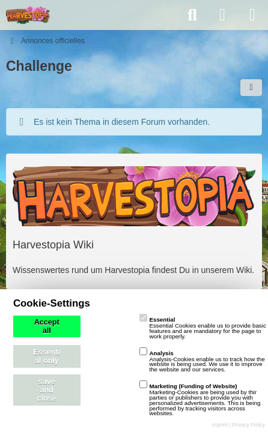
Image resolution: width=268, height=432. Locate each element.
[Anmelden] (222, 15)
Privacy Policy (248, 425)
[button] (251, 87)
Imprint (220, 425)
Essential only (46, 356)
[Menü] (252, 15)
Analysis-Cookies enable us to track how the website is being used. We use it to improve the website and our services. (201, 361)
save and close (46, 390)
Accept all (46, 326)
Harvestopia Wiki (53, 245)
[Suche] (192, 15)
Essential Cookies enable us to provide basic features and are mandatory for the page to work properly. (202, 328)
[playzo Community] (28, 15)
